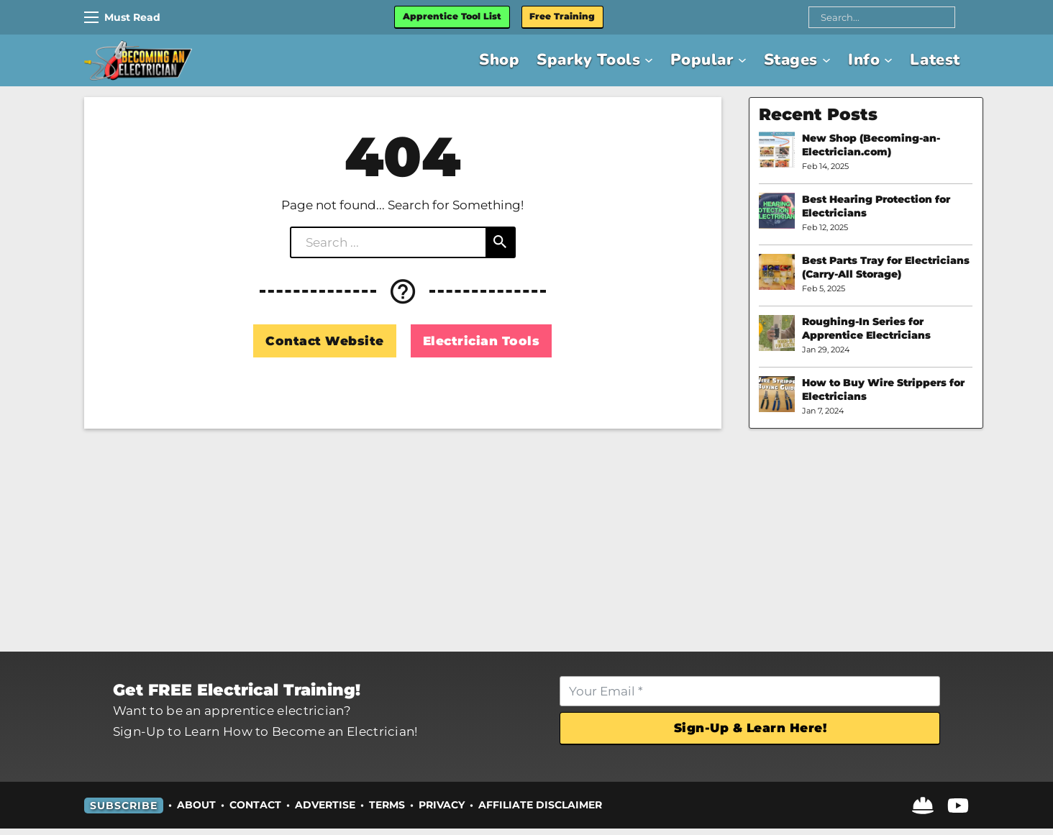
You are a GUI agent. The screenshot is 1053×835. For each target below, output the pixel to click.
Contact (255, 811)
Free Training (594, 17)
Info (860, 61)
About (196, 811)
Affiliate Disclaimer (540, 811)
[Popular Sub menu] (735, 61)
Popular (693, 61)
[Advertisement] (526, 541)
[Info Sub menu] (885, 61)
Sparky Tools (575, 61)
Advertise (325, 811)
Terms (387, 811)
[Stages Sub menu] (822, 61)
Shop (482, 61)
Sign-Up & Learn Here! (742, 731)
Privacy (442, 811)
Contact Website (324, 341)
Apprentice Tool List (476, 17)
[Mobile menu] (91, 18)
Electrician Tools (481, 341)
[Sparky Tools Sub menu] (638, 61)
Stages (785, 61)
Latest (933, 61)
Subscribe (124, 811)
